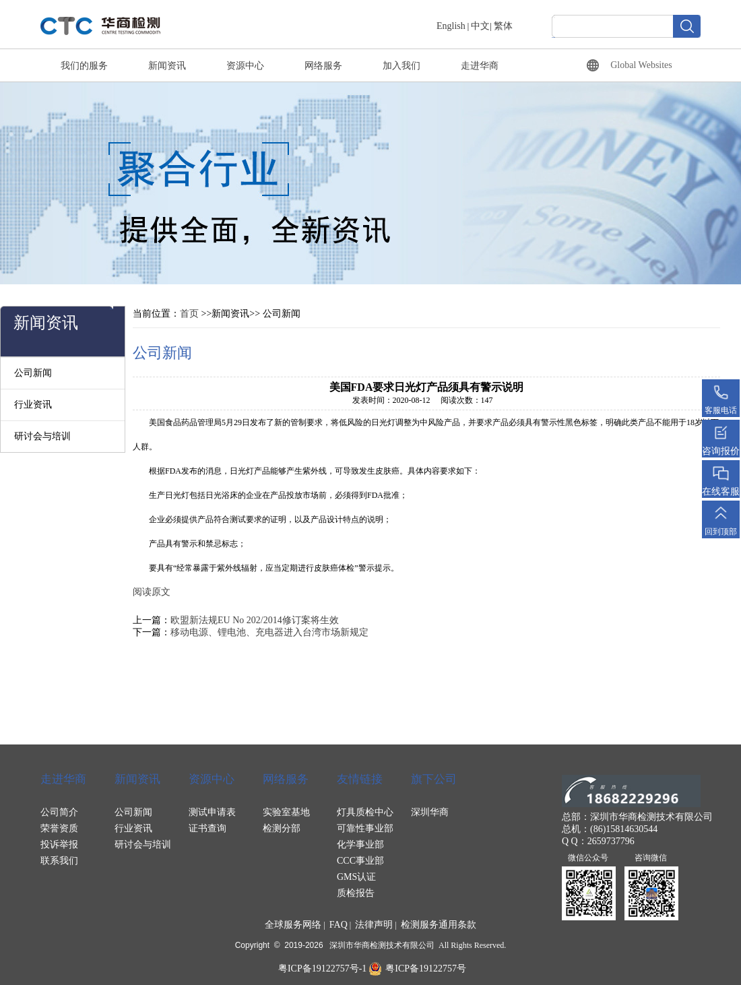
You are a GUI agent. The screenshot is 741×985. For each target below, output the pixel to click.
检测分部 (281, 828)
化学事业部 (360, 844)
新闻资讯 (167, 66)
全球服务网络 (293, 925)
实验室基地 (286, 812)
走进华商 (479, 66)
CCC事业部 (360, 861)
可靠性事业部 (365, 828)
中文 (480, 26)
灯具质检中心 (365, 812)
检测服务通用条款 (438, 925)
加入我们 (401, 66)
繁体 (503, 26)
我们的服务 (84, 66)
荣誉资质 (59, 828)
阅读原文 (151, 592)
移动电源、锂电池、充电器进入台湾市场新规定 (269, 632)
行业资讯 (33, 405)
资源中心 (245, 66)
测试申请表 (212, 812)
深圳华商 (430, 812)
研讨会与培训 (42, 436)
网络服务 (323, 66)
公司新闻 (33, 373)
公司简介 (59, 812)
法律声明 (374, 925)
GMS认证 (356, 877)
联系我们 (59, 861)
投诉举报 (59, 844)
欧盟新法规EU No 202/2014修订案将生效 (254, 620)
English (451, 26)
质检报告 (356, 893)
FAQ (338, 925)
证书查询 (207, 828)
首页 (189, 314)
